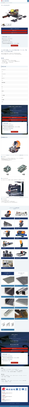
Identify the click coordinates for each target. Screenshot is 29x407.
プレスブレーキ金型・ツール (15, 369)
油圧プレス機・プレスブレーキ (5, 370)
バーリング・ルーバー (15, 380)
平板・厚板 (7, 375)
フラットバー (25, 375)
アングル (11, 375)
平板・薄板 (3, 375)
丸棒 (2, 376)
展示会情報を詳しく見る (14, 45)
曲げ (11, 380)
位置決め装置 (20, 370)
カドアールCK (3, 156)
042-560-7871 (15, 113)
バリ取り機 (16, 370)
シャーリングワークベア (5, 178)
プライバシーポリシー (12, 403)
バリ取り (3, 381)
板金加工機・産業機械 (13, 371)
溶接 (8, 371)
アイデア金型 (3, 369)
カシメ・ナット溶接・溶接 (23, 380)
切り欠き (3, 380)
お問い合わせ (15, 117)
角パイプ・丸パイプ (15, 375)
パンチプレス (12, 370)
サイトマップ (17, 403)
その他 (10, 381)
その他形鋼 (8, 376)
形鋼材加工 (6, 381)
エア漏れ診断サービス (19, 371)
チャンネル (20, 375)
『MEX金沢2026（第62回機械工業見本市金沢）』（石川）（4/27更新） (10, 43)
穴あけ (8, 380)
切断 (5, 380)
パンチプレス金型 (8, 369)
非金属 (5, 376)
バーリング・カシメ (4, 371)
